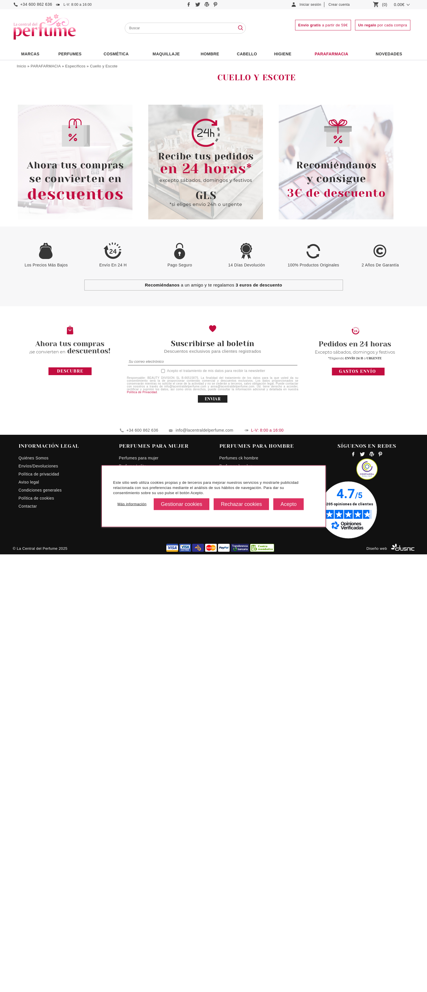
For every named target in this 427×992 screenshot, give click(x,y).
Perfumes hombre (236, 903)
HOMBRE (210, 54)
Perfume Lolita (133, 903)
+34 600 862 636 (36, 4)
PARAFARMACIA (331, 54)
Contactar (28, 944)
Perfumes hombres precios (244, 911)
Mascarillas (34, 170)
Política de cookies (36, 935)
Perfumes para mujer (139, 895)
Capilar (27, 96)
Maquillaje (166, 54)
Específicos (75, 66)
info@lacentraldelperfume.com (204, 868)
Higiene (282, 54)
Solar (26, 128)
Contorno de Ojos (39, 151)
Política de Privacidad (142, 829)
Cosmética (116, 54)
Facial (26, 120)
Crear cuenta (339, 5)
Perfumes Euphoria (137, 911)
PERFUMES (69, 54)
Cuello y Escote (104, 66)
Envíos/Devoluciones (38, 903)
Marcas (30, 54)
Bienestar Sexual (37, 88)
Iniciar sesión (310, 5)
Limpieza (29, 136)
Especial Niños (35, 177)
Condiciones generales (40, 927)
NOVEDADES (389, 54)
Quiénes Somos (34, 895)
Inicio (21, 66)
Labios (30, 157)
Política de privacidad (39, 911)
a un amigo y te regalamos (213, 722)
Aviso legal (29, 919)
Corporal (29, 112)
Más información (132, 504)
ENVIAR (213, 836)
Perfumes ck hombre (238, 895)
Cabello (247, 54)
